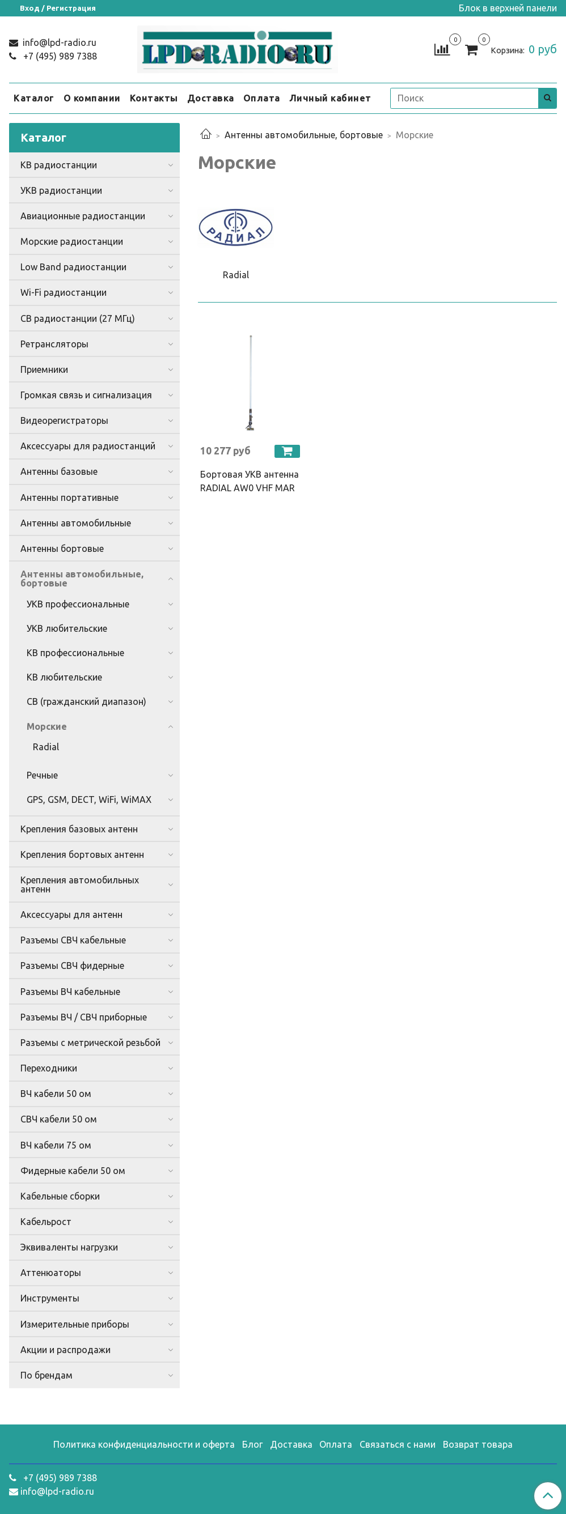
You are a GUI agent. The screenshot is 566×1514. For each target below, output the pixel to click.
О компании (92, 98)
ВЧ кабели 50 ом (55, 1093)
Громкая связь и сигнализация (86, 395)
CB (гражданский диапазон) (86, 701)
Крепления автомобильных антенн (79, 884)
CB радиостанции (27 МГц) (77, 318)
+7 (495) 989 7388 (59, 56)
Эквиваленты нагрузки (69, 1247)
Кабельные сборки (60, 1196)
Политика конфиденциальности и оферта (144, 1444)
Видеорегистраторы (64, 420)
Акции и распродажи (65, 1350)
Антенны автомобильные (75, 523)
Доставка (210, 98)
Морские (47, 726)
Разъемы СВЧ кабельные (73, 940)
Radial (46, 747)
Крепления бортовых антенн (82, 854)
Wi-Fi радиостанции (63, 292)
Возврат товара (478, 1444)
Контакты (154, 98)
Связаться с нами (398, 1444)
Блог (252, 1444)
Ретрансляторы (54, 344)
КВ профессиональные (75, 653)
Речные (42, 775)
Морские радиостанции (71, 241)
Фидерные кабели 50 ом (72, 1171)
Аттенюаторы (50, 1273)
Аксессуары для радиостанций (87, 446)
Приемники (44, 369)
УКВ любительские (67, 628)
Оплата (261, 98)
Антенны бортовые (62, 548)
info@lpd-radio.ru (58, 42)
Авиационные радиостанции (82, 216)
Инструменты (49, 1298)
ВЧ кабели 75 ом (55, 1145)
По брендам (46, 1375)
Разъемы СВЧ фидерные (72, 965)
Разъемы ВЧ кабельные (70, 991)
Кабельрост (45, 1222)
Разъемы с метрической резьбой (90, 1042)
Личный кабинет (330, 98)
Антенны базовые (59, 471)
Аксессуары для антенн (71, 914)
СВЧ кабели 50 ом (58, 1119)
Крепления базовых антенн (79, 829)
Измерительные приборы (74, 1324)
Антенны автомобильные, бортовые (304, 135)
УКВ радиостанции (61, 190)
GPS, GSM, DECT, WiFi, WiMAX (89, 799)
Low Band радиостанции (73, 267)
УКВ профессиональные (78, 604)
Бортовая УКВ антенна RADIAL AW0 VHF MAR (249, 481)
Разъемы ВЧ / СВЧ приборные (83, 1017)
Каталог (34, 98)
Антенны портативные (69, 497)
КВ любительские (64, 677)
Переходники (48, 1068)
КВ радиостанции (58, 165)
